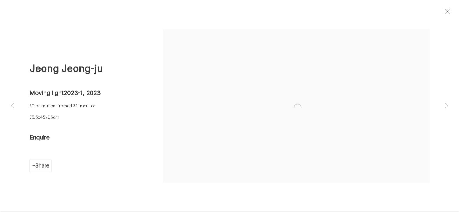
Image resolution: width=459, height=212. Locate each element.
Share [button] (42, 169)
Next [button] (446, 106)
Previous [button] (12, 106)
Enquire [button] (39, 140)
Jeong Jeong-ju (66, 72)
